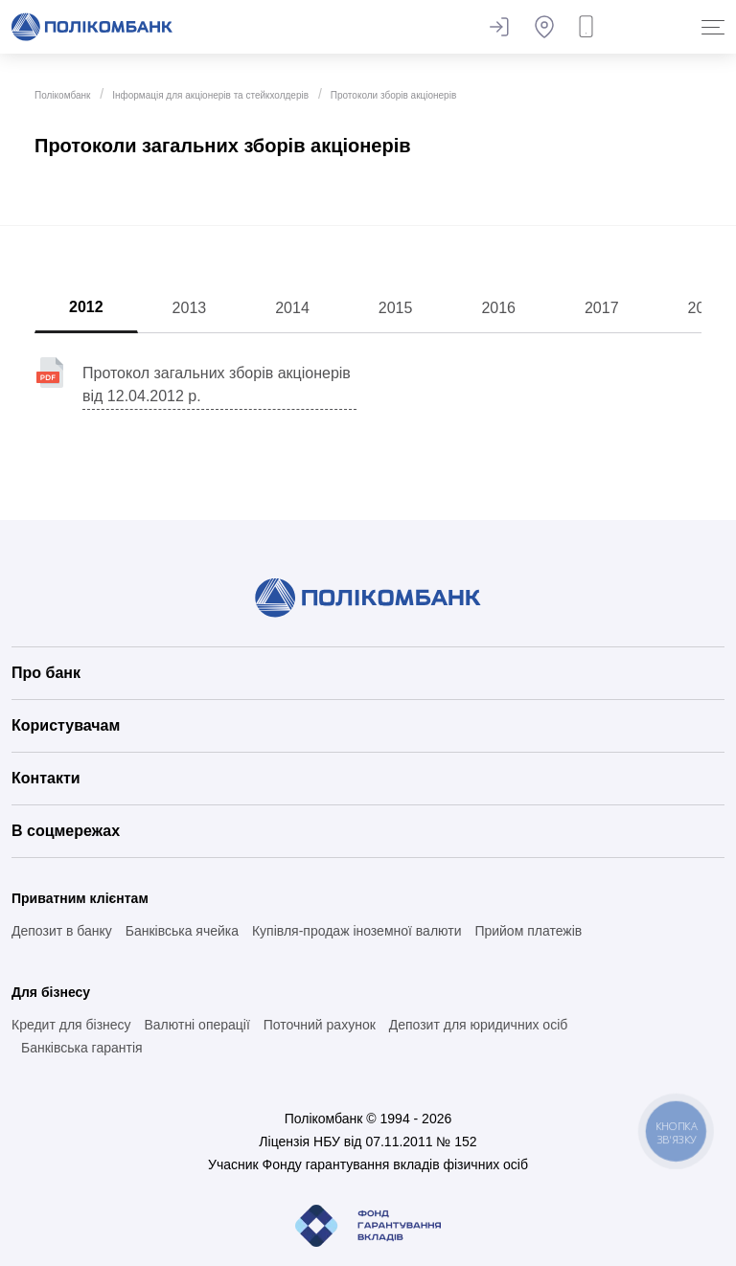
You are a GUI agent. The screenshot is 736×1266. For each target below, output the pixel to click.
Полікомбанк (62, 95)
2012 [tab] (86, 307)
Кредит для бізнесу (71, 1024)
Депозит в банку (62, 930)
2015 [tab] (396, 308)
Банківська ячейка (182, 930)
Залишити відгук (498, 26)
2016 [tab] (498, 308)
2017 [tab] (602, 308)
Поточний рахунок (320, 1024)
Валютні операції (196, 1024)
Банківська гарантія (82, 1047)
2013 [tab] (189, 308)
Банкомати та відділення (544, 26)
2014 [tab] (292, 308)
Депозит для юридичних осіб (478, 1024)
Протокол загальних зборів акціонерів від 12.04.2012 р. (216, 384)
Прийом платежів (528, 930)
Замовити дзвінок (590, 26)
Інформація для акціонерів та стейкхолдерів (210, 95)
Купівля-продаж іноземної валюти (357, 930)
